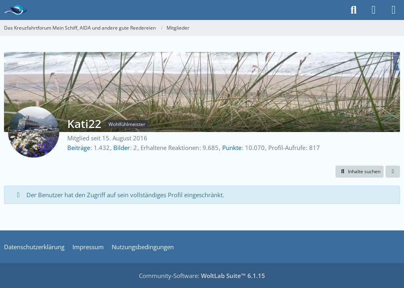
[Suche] (354, 10)
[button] (360, 172)
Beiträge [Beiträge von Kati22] (78, 148)
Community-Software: (202, 276)
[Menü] (394, 10)
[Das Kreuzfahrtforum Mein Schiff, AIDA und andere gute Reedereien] (15, 10)
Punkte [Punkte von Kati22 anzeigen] (231, 148)
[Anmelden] (374, 10)
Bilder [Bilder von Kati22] (121, 148)
